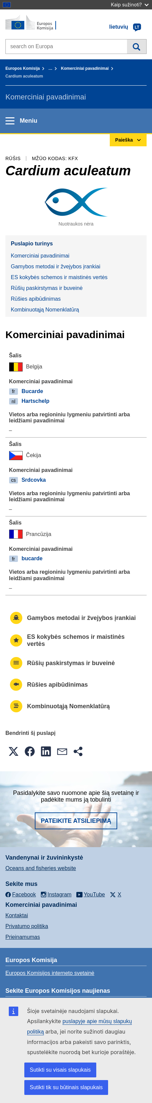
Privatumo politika (26, 926)
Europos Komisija (22, 68)
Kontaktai (16, 915)
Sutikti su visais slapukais (60, 1070)
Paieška (136, 46)
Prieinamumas (22, 937)
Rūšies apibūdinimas (36, 299)
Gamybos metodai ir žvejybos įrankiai (55, 266)
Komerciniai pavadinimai (85, 68)
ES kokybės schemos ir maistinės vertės (59, 277)
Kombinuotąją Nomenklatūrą (45, 309)
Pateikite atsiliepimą (76, 820)
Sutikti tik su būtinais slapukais (66, 1087)
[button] (13, 751)
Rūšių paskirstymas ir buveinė (47, 288)
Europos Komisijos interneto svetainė (49, 973)
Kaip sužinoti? (130, 4)
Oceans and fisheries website (40, 868)
